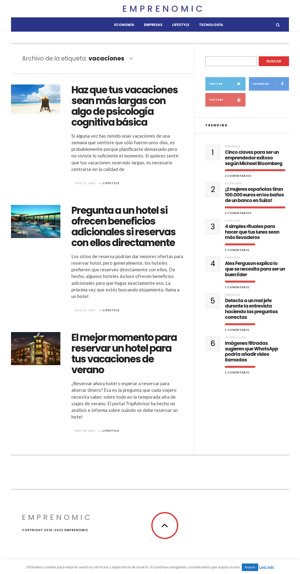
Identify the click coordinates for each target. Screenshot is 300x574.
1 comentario (237, 249)
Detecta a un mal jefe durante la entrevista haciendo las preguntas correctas (251, 309)
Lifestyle (180, 24)
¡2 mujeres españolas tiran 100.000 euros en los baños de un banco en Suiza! (254, 195)
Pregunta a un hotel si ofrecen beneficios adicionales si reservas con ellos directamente (123, 226)
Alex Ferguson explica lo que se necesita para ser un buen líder (255, 269)
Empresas (153, 24)
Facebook (271, 84)
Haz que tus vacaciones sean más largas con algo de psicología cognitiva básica (124, 106)
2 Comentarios (238, 175)
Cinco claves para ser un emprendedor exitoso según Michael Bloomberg (253, 158)
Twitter (227, 84)
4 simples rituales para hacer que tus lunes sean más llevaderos (252, 232)
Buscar (274, 61)
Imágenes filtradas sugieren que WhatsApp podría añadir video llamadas (251, 352)
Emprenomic (163, 8)
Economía (124, 24)
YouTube (227, 100)
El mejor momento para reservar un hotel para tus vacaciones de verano (124, 354)
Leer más (266, 567)
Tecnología (211, 24)
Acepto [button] (250, 567)
